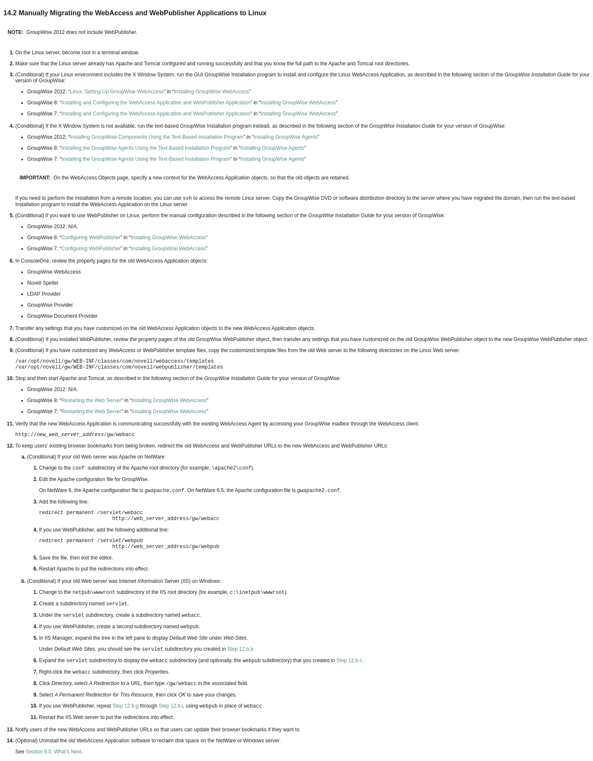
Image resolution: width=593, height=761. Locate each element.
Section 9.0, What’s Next (53, 752)
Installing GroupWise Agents (286, 137)
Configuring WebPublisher (91, 238)
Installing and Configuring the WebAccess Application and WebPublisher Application (156, 103)
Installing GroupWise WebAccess (211, 92)
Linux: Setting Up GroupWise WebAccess (117, 92)
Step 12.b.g (125, 706)
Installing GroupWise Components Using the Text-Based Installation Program (156, 137)
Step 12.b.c (349, 660)
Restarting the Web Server (91, 400)
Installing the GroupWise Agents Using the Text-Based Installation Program (146, 148)
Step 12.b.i (171, 706)
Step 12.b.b (240, 649)
